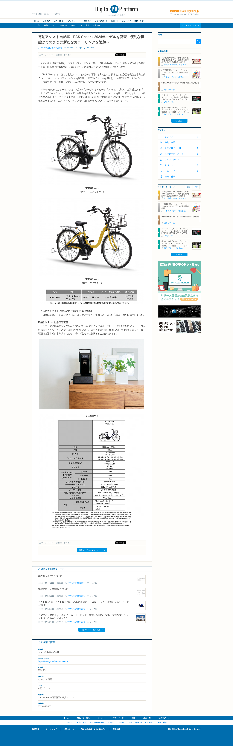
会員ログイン (164, 718)
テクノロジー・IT (73, 21)
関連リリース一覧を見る (91, 630)
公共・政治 (58, 21)
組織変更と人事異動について (53, 589)
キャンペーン (76, 25)
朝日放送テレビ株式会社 (174, 114)
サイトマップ (51, 729)
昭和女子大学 (169, 90)
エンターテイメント (174, 153)
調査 (87, 25)
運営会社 (116, 729)
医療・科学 (138, 21)
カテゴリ (37, 25)
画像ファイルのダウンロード (90, 550)
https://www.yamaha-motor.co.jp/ (53, 661)
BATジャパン (169, 102)
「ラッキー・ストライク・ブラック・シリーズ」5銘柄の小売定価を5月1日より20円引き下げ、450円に (175, 97)
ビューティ (126, 21)
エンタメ (87, 21)
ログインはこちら (189, 25)
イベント (64, 25)
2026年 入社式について (50, 576)
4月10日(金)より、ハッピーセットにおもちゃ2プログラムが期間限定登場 (175, 72)
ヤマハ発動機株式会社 (51, 47)
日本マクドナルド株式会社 (175, 77)
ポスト (122, 55)
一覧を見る (178, 121)
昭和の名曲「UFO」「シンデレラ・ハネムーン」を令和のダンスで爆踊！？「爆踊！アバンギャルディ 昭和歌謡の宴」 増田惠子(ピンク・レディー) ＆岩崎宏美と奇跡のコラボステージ (175, 113)
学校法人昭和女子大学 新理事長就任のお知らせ (180, 83)
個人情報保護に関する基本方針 (93, 729)
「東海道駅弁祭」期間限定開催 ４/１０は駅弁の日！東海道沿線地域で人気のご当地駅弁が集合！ (175, 60)
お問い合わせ (68, 729)
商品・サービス (50, 25)
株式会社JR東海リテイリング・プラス (179, 65)
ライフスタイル (101, 21)
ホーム (36, 21)
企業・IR (96, 25)
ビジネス (46, 21)
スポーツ (114, 21)
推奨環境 (35, 729)
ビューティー (171, 171)
